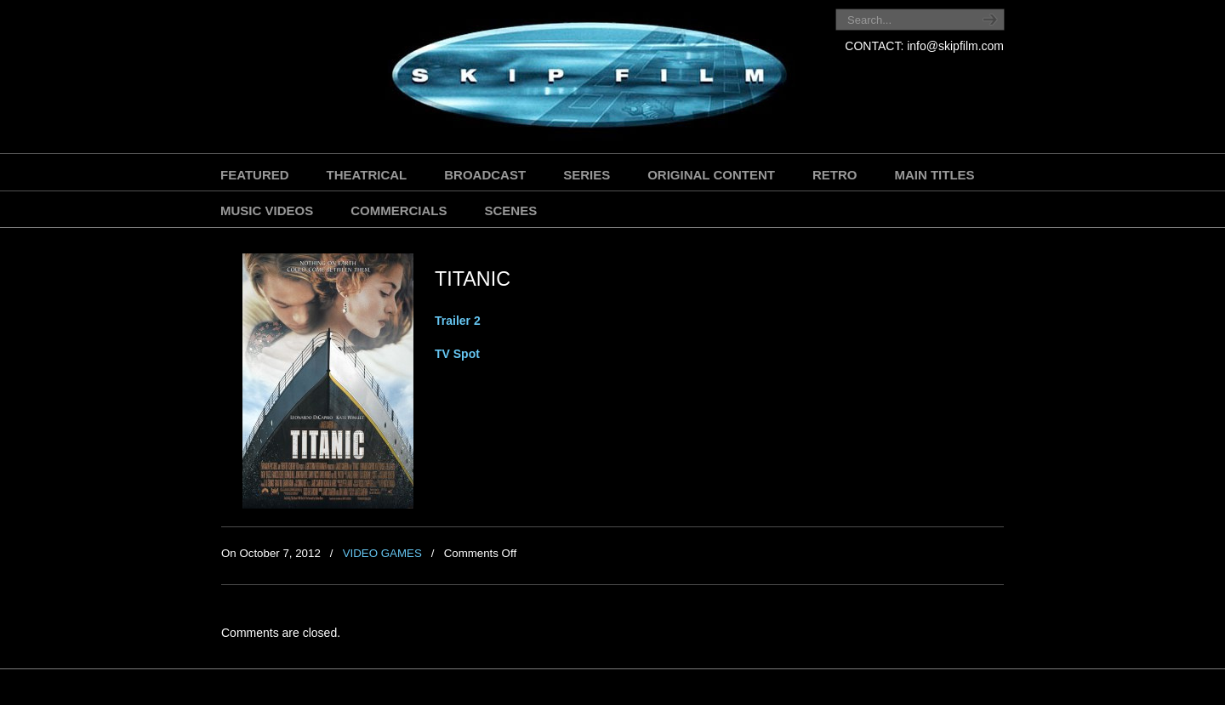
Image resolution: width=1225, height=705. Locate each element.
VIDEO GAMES (382, 553)
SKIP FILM (512, 78)
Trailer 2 (458, 320)
